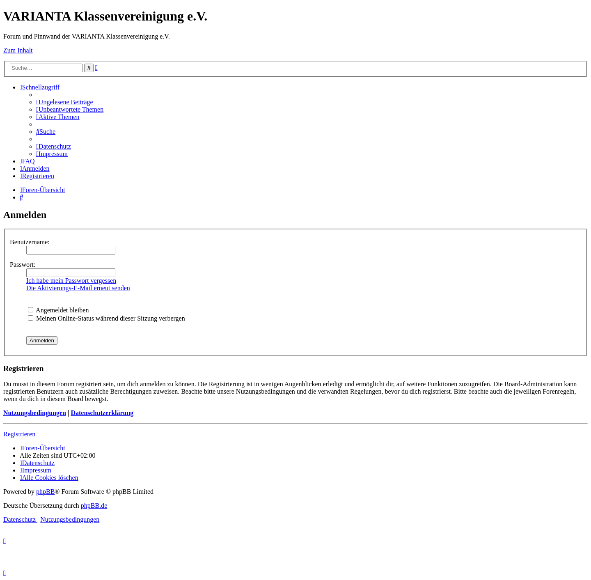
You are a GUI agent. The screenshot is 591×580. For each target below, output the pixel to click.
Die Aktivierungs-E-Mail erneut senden (78, 287)
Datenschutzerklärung (102, 412)
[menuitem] (64, 102)
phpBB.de (94, 505)
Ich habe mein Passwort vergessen (71, 280)
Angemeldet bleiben (58, 310)
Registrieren (19, 434)
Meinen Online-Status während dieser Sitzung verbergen (106, 318)
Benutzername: (30, 241)
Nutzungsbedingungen (34, 412)
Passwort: (22, 264)
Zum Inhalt (18, 50)
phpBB (45, 491)
